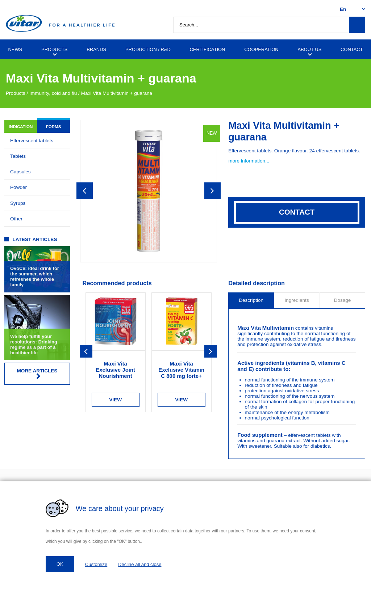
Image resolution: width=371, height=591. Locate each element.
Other (16, 218)
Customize (96, 564)
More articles (37, 373)
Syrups (17, 203)
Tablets (18, 156)
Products (15, 93)
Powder (18, 187)
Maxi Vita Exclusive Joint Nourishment (115, 369)
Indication (21, 126)
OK (60, 564)
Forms (53, 126)
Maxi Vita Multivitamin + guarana (117, 93)
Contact (296, 212)
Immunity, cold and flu (53, 93)
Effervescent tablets (31, 140)
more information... (248, 161)
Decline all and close (139, 564)
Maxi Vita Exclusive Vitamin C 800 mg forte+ (181, 369)
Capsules (20, 171)
